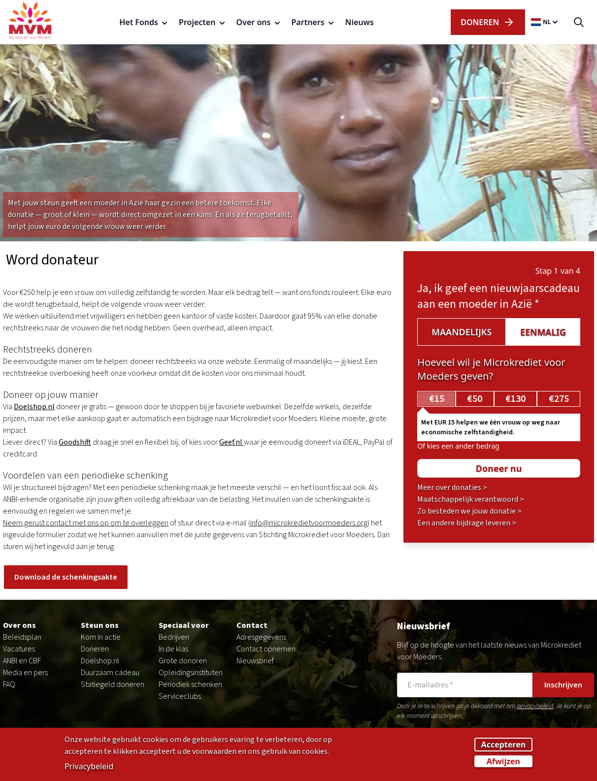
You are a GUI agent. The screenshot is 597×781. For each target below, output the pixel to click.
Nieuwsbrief (255, 660)
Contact (251, 625)
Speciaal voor (184, 625)
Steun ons (100, 625)
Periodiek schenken (190, 684)
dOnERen (488, 22)
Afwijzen (503, 762)
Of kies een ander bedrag (458, 446)
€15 (436, 399)
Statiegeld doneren (112, 684)
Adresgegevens (261, 637)
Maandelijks (461, 332)
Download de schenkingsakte (65, 577)
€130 (515, 399)
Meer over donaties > (452, 487)
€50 (474, 399)
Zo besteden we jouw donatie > (469, 511)
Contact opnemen (266, 649)
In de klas (173, 649)
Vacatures (19, 649)
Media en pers (25, 672)
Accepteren (503, 745)
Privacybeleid (89, 767)
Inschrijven (563, 685)
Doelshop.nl (100, 660)
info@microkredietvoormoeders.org (308, 523)
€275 (559, 399)
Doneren (95, 649)
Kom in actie (101, 637)
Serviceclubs (180, 696)
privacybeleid (535, 706)
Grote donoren (183, 660)
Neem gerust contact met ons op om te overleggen (85, 523)
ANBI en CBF (22, 660)
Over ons (19, 625)
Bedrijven (174, 637)
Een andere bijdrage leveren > (466, 523)
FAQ (9, 684)
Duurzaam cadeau (110, 672)
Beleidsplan (22, 637)
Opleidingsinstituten (191, 672)
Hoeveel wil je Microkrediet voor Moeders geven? (491, 369)
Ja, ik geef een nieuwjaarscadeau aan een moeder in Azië (498, 296)
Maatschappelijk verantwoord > (470, 499)
